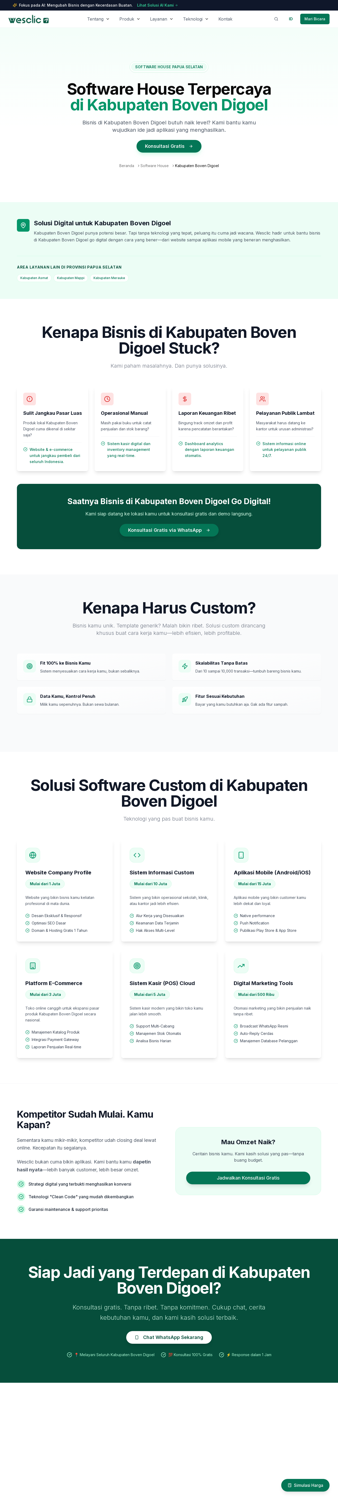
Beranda (126, 165)
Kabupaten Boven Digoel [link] (197, 165)
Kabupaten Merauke (109, 278)
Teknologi (193, 19)
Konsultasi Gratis (169, 146)
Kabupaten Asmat (34, 278)
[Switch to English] (291, 19)
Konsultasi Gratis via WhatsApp (169, 530)
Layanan (158, 19)
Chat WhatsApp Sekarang (169, 1337)
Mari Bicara (314, 19)
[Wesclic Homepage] (28, 19)
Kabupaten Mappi (70, 278)
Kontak (225, 19)
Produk (126, 19)
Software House (154, 165)
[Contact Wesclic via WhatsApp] (315, 19)
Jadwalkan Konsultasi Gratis (248, 1178)
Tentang (95, 19)
